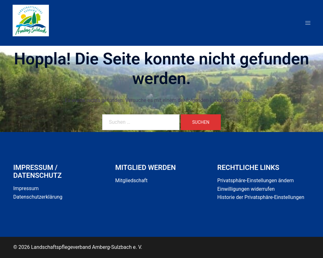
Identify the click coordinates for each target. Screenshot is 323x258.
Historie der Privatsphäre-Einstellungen (260, 197)
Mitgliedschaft (131, 180)
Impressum (26, 188)
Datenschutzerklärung (37, 197)
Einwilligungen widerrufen (246, 189)
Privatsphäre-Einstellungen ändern (255, 180)
